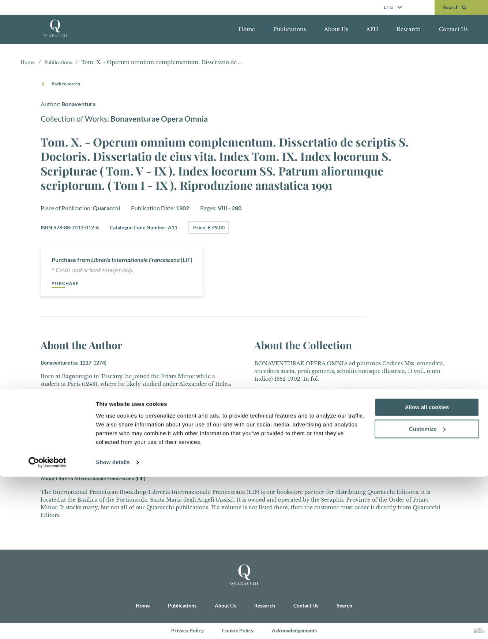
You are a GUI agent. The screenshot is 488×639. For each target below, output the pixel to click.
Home (247, 29)
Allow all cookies (427, 569)
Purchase (67, 283)
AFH (372, 29)
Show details (113, 624)
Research (409, 29)
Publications (289, 29)
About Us (336, 29)
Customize (427, 591)
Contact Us (453, 29)
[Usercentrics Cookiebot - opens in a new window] (47, 624)
